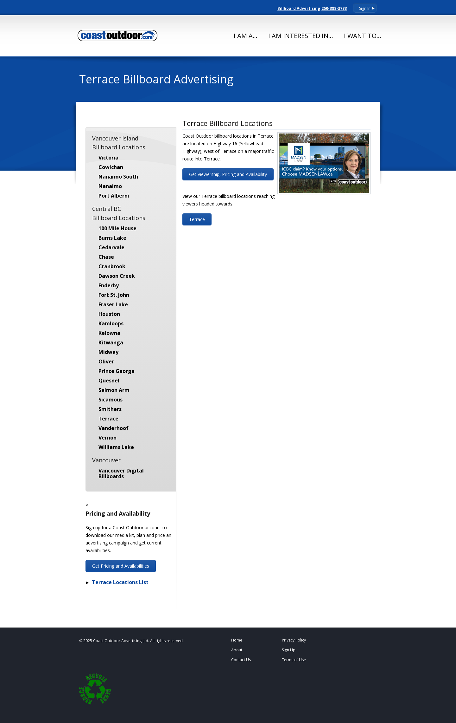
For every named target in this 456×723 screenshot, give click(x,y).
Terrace (108, 418)
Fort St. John (113, 295)
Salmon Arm (114, 390)
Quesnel (108, 380)
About (236, 650)
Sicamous (110, 399)
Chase (106, 257)
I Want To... (362, 35)
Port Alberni (113, 196)
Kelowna (109, 333)
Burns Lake (112, 238)
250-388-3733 (334, 8)
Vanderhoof (113, 428)
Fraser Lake (113, 304)
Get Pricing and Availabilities (120, 566)
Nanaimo (110, 186)
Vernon (107, 437)
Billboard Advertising (298, 8)
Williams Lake (116, 447)
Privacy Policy (294, 640)
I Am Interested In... (300, 35)
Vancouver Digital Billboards (121, 473)
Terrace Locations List (120, 582)
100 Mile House (117, 228)
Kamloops (111, 323)
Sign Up (288, 650)
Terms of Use (294, 659)
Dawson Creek (116, 276)
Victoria (108, 157)
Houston (109, 314)
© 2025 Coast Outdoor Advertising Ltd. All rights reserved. (131, 640)
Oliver (106, 361)
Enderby (108, 285)
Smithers (110, 409)
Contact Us (241, 659)
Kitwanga (110, 342)
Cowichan (110, 167)
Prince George (116, 371)
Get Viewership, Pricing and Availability (228, 174)
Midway (108, 352)
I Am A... (245, 35)
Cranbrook (111, 266)
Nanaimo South (118, 176)
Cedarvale (111, 247)
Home (236, 640)
